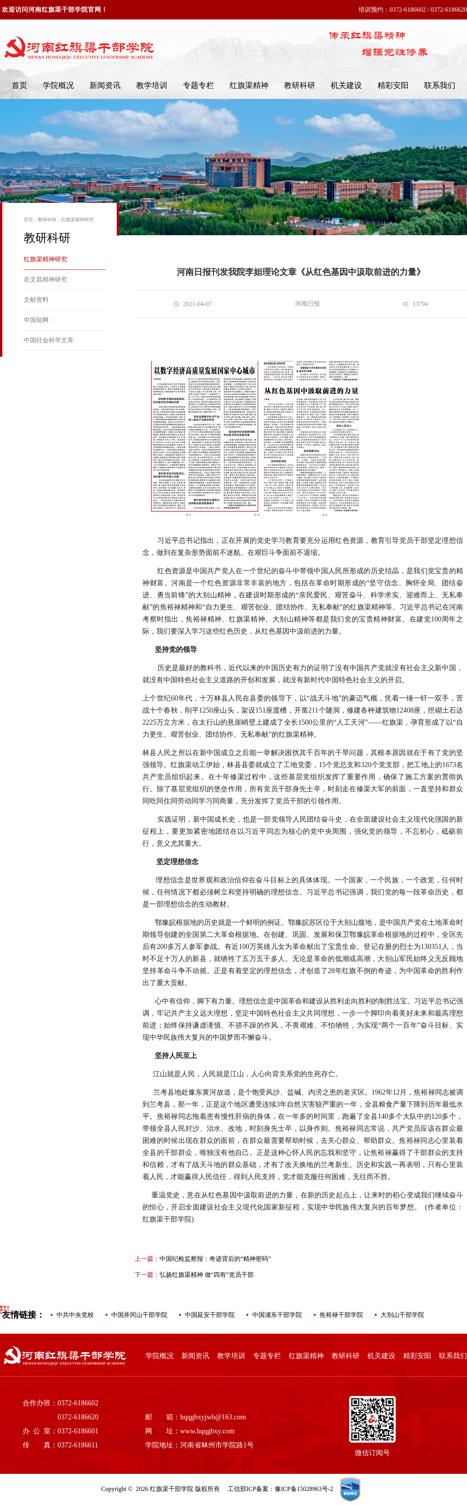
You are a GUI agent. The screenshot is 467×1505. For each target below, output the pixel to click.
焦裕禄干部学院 (341, 1314)
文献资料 (36, 299)
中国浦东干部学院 (277, 1314)
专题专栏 (198, 85)
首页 (19, 85)
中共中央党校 (75, 1314)
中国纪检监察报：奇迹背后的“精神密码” (203, 1258)
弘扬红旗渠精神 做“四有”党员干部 (194, 1274)
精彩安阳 (393, 85)
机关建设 (346, 85)
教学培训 (151, 85)
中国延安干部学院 (210, 1314)
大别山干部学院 (402, 1314)
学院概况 (58, 85)
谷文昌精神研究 (45, 279)
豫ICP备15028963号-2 (304, 1489)
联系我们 (439, 85)
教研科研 (299, 85)
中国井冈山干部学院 (139, 1314)
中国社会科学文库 (49, 340)
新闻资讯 (105, 85)
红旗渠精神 (249, 85)
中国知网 (36, 320)
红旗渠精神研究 (77, 219)
